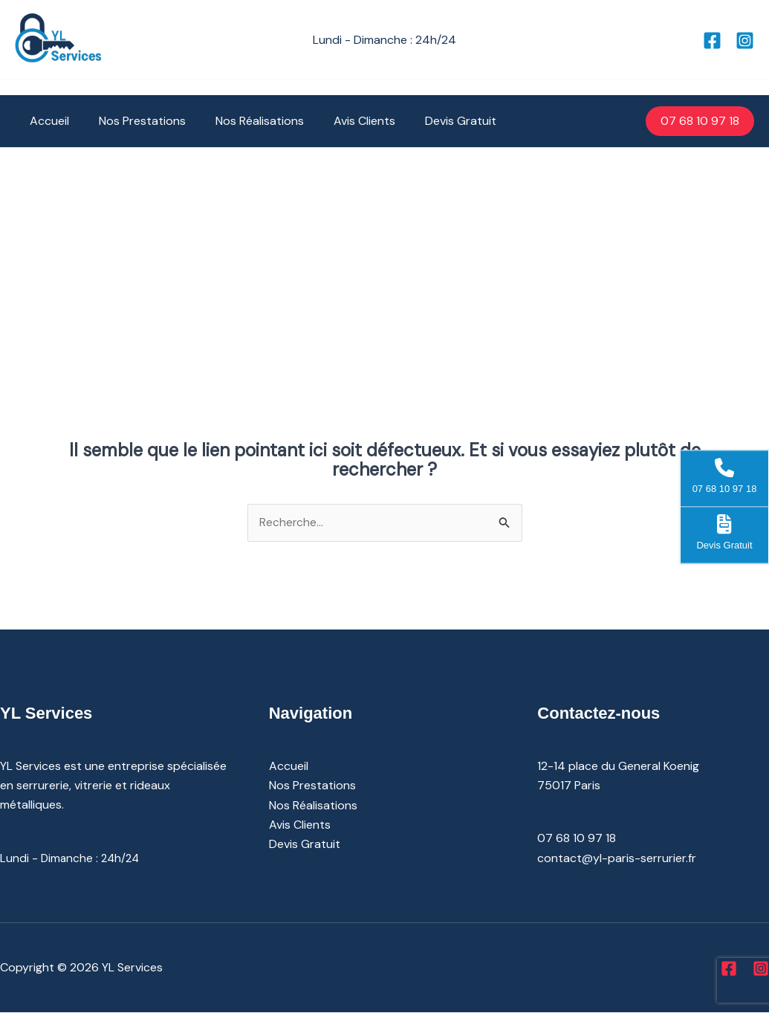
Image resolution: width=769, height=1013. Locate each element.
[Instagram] (745, 40)
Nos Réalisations (245, 121)
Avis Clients (343, 121)
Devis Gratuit (434, 121)
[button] (700, 121)
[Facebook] (712, 40)
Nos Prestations (133, 121)
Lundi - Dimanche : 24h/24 (71, 859)
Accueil (46, 121)
